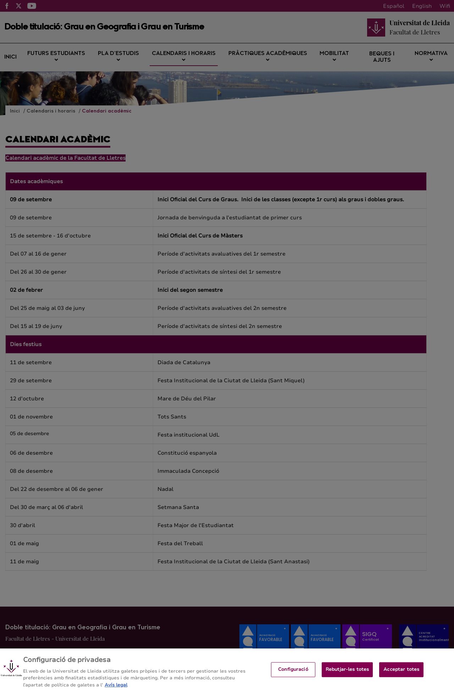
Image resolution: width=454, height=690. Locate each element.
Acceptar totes (401, 672)
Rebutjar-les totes (347, 672)
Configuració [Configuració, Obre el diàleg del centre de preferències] (293, 672)
